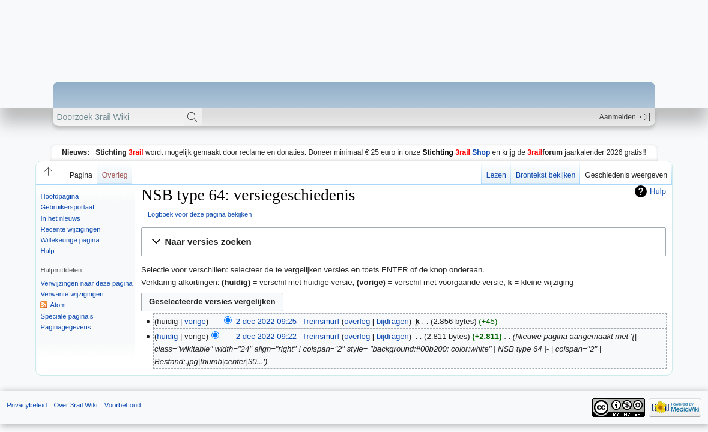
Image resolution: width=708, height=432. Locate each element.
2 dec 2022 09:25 (266, 321)
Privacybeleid (27, 405)
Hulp (47, 250)
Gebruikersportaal (67, 207)
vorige (195, 321)
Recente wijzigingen (70, 229)
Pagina (81, 175)
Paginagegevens (65, 327)
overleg (357, 321)
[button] (47, 172)
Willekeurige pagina (69, 240)
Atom (57, 304)
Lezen (496, 175)
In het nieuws (60, 218)
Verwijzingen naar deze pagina (86, 283)
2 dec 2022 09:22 (266, 336)
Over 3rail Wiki (75, 405)
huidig (167, 336)
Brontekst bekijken (545, 175)
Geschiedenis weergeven (626, 175)
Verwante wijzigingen (71, 294)
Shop (457, 152)
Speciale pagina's (66, 316)
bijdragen (393, 321)
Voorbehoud (122, 405)
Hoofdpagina (59, 196)
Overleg (115, 175)
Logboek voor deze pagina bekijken (200, 214)
